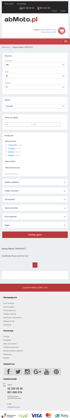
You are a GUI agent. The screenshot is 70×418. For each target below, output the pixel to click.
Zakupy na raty (8, 321)
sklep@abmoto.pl (13, 407)
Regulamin (7, 340)
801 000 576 (14, 392)
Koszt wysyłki (9, 4)
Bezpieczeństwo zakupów (13, 351)
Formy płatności (9, 310)
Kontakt (62, 11)
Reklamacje (7, 354)
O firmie (54, 11)
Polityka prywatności (11, 347)
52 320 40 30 (15, 388)
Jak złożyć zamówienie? (12, 318)
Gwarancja (7, 325)
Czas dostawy (21, 4)
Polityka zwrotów (9, 314)
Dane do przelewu (10, 344)
